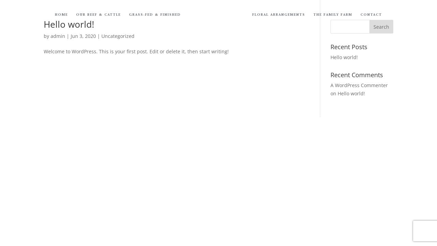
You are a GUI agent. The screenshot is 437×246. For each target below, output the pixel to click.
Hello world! (344, 57)
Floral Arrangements (278, 15)
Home (61, 15)
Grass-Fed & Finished (155, 15)
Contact (371, 15)
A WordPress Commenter (359, 85)
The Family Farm (332, 15)
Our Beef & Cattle (98, 15)
